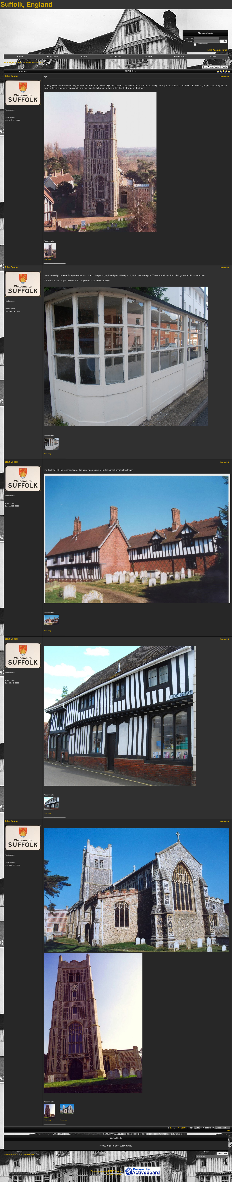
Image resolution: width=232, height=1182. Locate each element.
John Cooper (11, 76)
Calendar (148, 56)
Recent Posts (180, 56)
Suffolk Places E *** (34, 62)
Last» (184, 1128)
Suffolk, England (12, 62)
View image (47, 259)
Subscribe (222, 1153)
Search (83, 56)
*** (228, 1131)
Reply (224, 67)
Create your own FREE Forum (105, 1171)
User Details (116, 56)
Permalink (224, 77)
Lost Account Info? (217, 50)
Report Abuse (114, 1174)
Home (20, 56)
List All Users (52, 56)
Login (223, 41)
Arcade (212, 56)
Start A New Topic (211, 67)
